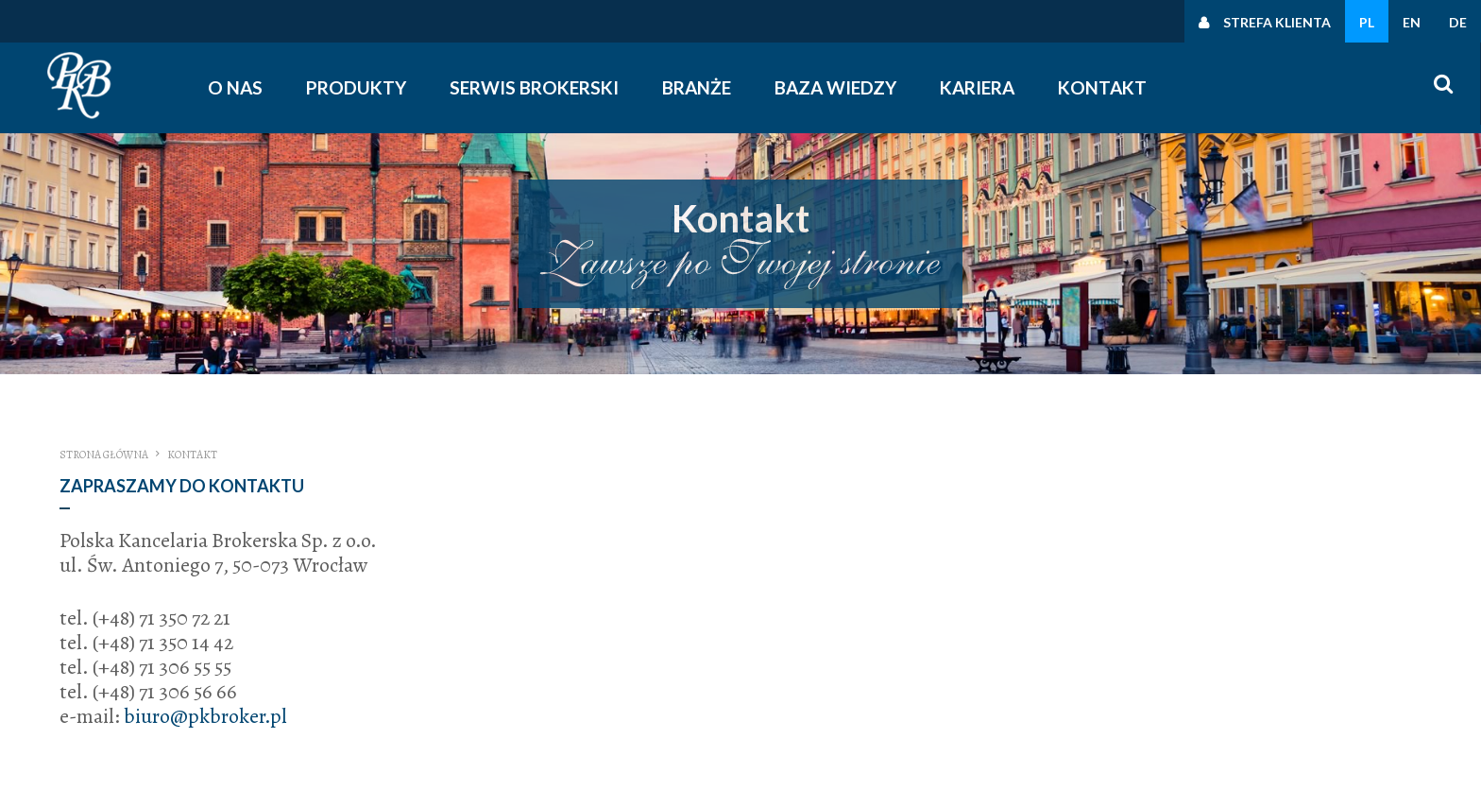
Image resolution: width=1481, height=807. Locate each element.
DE (1458, 22)
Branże (696, 87)
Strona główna (104, 454)
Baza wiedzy (835, 87)
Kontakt (1102, 87)
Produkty (356, 87)
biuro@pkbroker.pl (205, 716)
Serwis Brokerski (534, 87)
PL (1366, 22)
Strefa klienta (1277, 22)
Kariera (977, 87)
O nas (235, 87)
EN (1412, 22)
